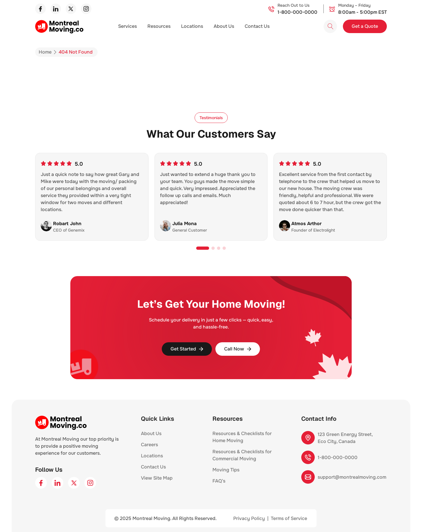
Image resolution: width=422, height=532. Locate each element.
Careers (149, 445)
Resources (159, 26)
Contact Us (257, 26)
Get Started (187, 349)
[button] (211, 117)
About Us (224, 26)
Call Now (237, 349)
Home (45, 52)
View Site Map (157, 478)
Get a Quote (365, 26)
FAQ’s (218, 481)
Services (127, 26)
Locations (192, 26)
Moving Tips (225, 470)
